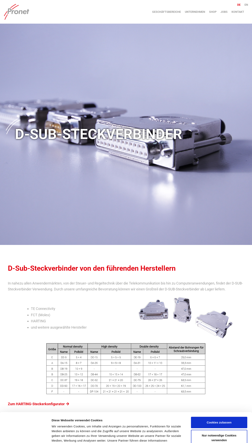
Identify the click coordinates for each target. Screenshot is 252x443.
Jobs (224, 11)
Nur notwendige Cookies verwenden (219, 412)
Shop (213, 11)
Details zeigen (61, 435)
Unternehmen (195, 11)
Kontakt (238, 11)
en (246, 4)
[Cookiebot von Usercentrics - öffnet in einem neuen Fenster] (25, 435)
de (239, 4)
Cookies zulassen (219, 397)
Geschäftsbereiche (166, 11)
